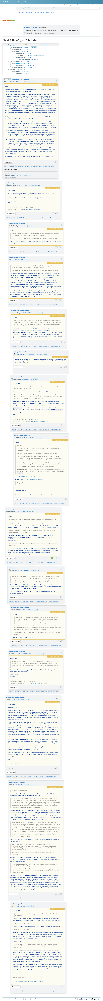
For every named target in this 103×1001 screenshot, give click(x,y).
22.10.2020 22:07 (22, 185)
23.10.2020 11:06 (19, 784)
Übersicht (27, 8)
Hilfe (54, 8)
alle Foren (12, 166)
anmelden (27, 166)
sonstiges (45, 354)
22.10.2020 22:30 (22, 226)
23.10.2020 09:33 (16, 699)
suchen (49, 8)
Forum (20, 2)
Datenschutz (34, 999)
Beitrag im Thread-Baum (48, 166)
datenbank (28, 82)
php (33, 82)
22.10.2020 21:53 (14, 82)
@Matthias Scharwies (56, 410)
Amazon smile (29, 209)
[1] (57, 934)
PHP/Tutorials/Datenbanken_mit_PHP (28, 476)
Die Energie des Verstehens (16, 999)
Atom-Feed (36, 12)
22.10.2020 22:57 (25, 609)
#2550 (18, 769)
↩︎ (43, 981)
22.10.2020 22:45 (20, 511)
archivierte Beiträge (50, 12)
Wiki (14, 2)
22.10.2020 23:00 (24, 354)
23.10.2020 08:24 (25, 654)
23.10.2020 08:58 (31, 437)
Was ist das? (37, 209)
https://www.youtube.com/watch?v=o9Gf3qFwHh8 (29, 981)
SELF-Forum (8, 79)
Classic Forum (48, 999)
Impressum (27, 999)
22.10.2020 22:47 (19, 260)
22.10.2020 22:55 (25, 313)
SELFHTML (6, 2)
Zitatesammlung (41, 8)
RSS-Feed (42, 12)
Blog (26, 2)
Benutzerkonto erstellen (36, 166)
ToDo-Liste (31, 495)
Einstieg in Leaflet (40, 103)
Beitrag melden (8, 162)
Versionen (21, 82)
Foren (33, 8)
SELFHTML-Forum (20, 12)
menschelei (38, 354)
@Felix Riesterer (17, 408)
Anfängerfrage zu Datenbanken (20, 79)
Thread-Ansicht (29, 12)
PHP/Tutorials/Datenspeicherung (33, 479)
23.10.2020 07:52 (27, 379)
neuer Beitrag (20, 8)
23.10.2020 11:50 (21, 906)
